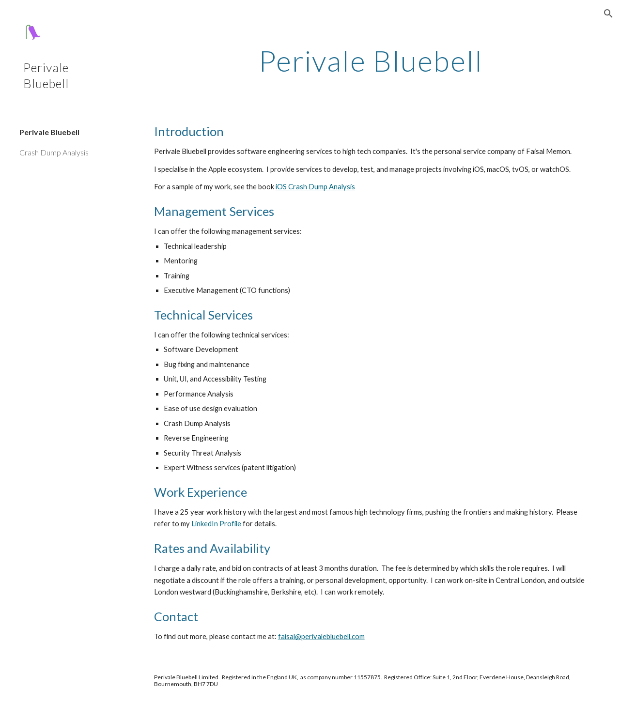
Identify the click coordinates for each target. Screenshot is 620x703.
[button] (608, 13)
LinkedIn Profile (216, 524)
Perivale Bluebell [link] (49, 132)
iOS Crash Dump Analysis (315, 187)
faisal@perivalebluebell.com (321, 636)
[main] (370, 60)
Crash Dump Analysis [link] (54, 152)
